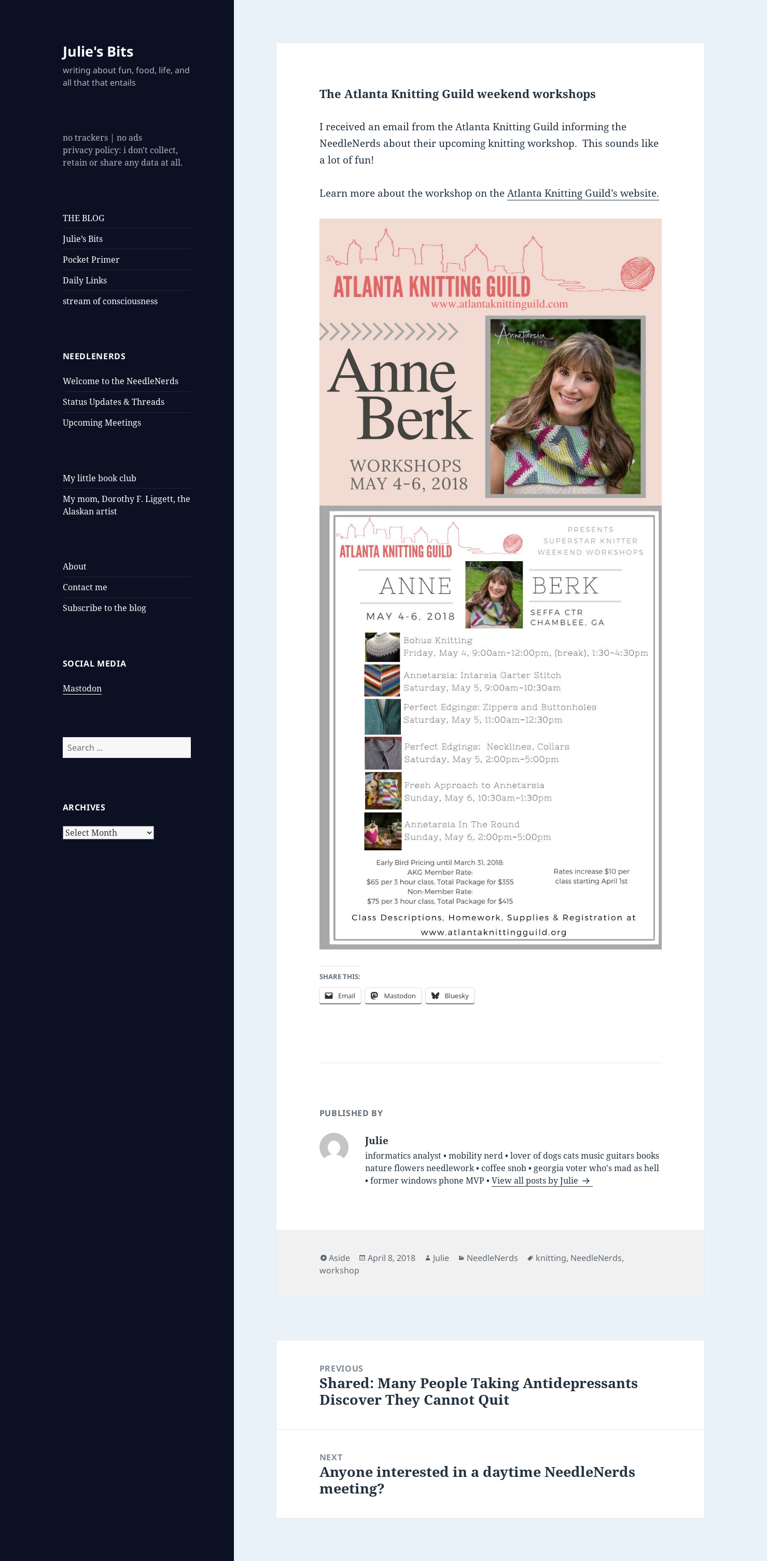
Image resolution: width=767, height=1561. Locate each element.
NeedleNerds (492, 1258)
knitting (551, 1258)
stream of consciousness (110, 301)
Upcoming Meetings (102, 422)
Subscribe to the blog (104, 608)
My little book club (99, 478)
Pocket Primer (91, 259)
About (75, 566)
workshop (339, 1270)
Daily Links (85, 280)
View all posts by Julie (536, 1180)
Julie (441, 1258)
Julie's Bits (98, 51)
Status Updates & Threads (113, 402)
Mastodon (82, 688)
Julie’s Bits (83, 239)
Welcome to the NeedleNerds (120, 381)
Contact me (85, 587)
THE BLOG (83, 218)
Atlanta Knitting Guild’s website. (583, 193)
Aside (339, 1258)
